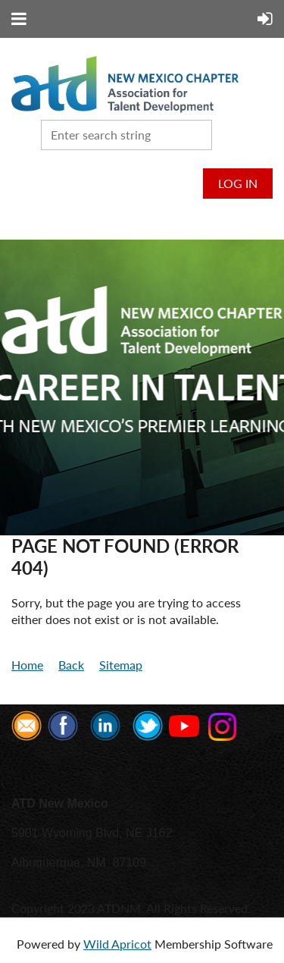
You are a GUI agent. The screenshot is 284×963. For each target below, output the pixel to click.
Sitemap (120, 664)
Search (226, 133)
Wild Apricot (117, 943)
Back (71, 664)
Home (27, 664)
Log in (237, 183)
